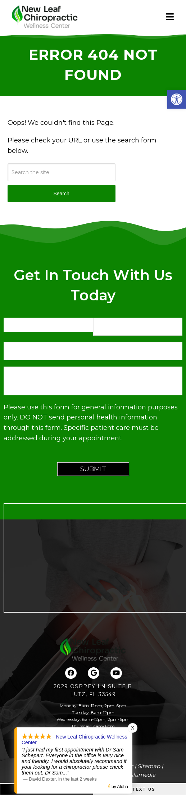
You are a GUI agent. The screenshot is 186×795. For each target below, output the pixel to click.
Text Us (139, 789)
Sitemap (148, 766)
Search (61, 193)
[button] (176, 99)
